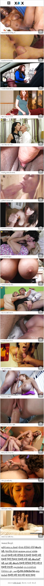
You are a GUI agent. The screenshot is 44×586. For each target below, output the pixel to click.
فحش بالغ (13, 571)
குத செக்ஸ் (18, 567)
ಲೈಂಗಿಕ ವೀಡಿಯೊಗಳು (26, 571)
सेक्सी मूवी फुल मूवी (16, 575)
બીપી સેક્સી (17, 583)
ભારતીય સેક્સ (11, 551)
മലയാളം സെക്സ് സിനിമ (27, 551)
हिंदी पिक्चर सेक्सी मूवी (17, 559)
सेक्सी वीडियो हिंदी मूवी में (30, 563)
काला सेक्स (30, 575)
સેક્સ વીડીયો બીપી (26, 547)
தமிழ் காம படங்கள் (9, 547)
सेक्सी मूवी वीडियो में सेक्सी (19, 555)
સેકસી (4, 555)
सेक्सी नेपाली (7, 567)
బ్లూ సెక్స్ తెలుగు (12, 563)
